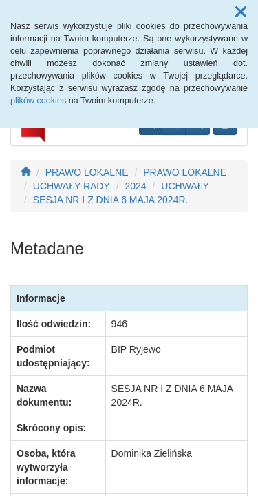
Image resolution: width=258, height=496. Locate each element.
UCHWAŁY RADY (71, 186)
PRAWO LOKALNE (87, 172)
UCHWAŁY (185, 186)
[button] (241, 12)
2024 (135, 186)
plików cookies (38, 100)
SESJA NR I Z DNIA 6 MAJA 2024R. (111, 199)
